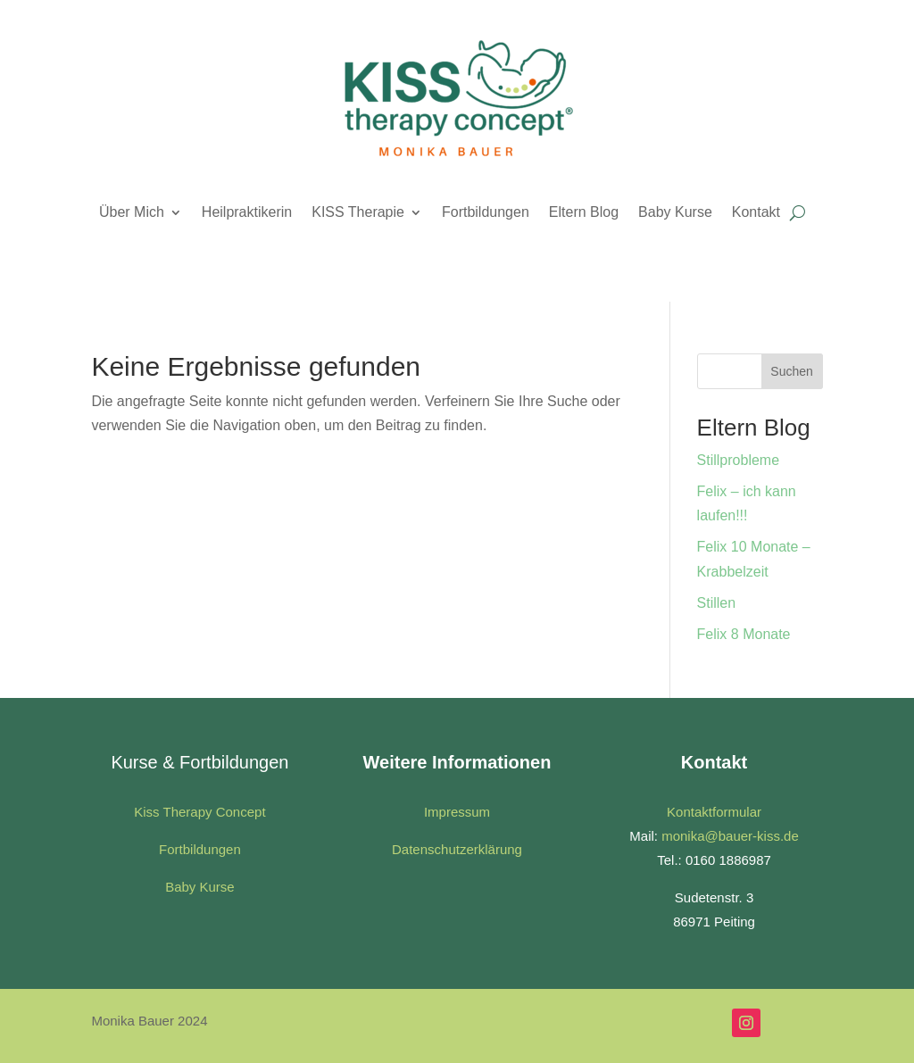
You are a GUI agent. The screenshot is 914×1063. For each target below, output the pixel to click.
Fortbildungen (485, 212)
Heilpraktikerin (247, 212)
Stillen (716, 602)
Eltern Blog (584, 212)
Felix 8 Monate (744, 634)
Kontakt (756, 212)
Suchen (791, 371)
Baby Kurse (675, 212)
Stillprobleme (738, 460)
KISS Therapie (358, 212)
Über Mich (131, 212)
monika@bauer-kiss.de (730, 835)
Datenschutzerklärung (457, 849)
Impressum (457, 811)
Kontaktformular (714, 811)
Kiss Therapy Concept (199, 811)
